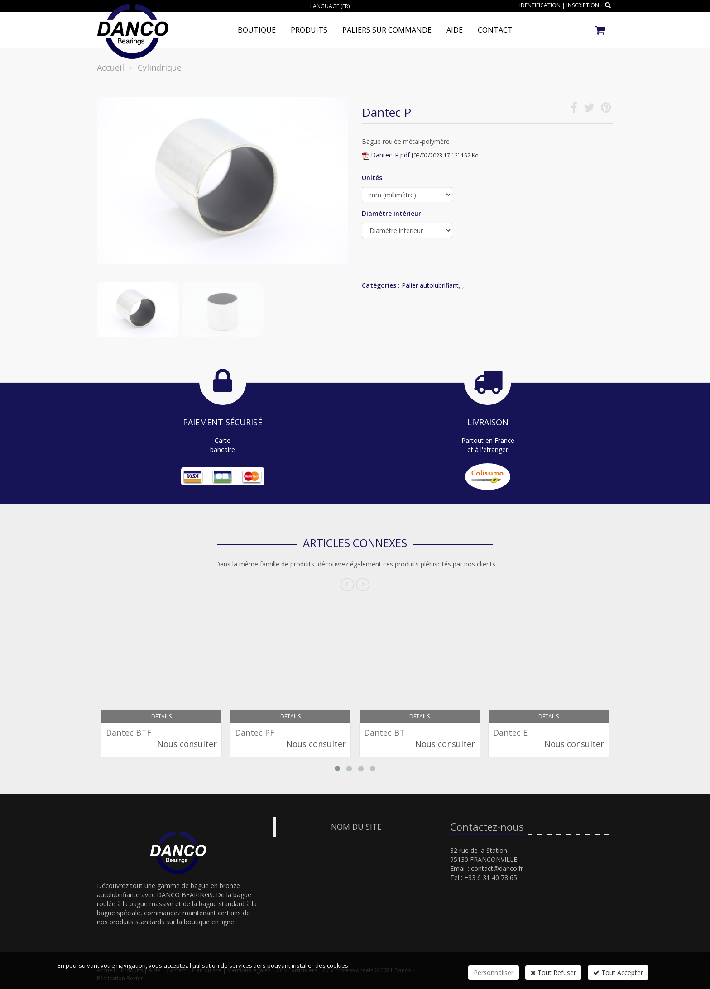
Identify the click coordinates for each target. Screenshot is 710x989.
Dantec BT (384, 732)
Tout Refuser (553, 972)
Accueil (110, 67)
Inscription (582, 5)
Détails (161, 716)
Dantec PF (254, 732)
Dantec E (510, 732)
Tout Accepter (618, 972)
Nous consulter (187, 743)
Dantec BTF (128, 732)
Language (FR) (330, 6)
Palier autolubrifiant (430, 285)
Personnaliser (493, 972)
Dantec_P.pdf (390, 155)
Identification (540, 5)
